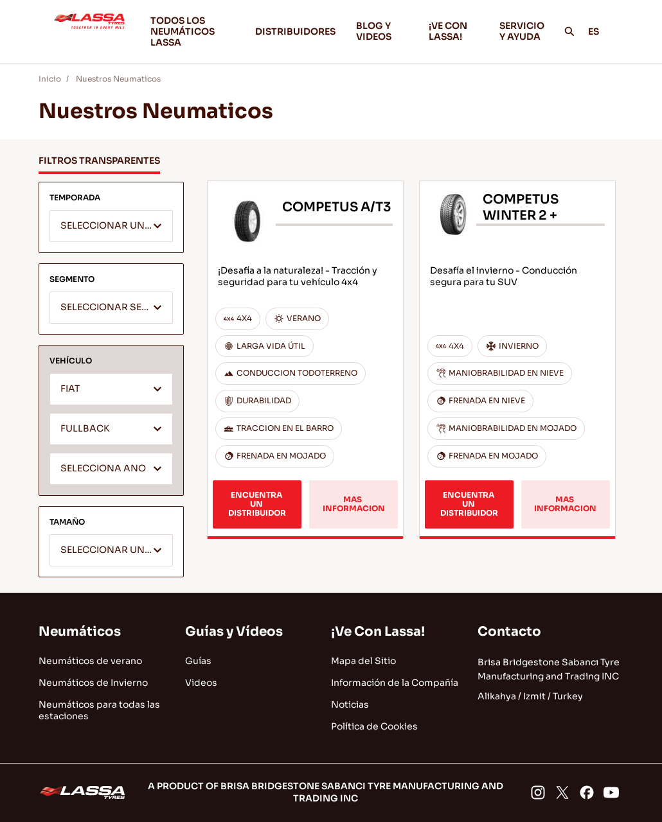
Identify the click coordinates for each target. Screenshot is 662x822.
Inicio (50, 78)
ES (600, 31)
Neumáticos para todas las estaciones (99, 710)
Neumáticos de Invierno (93, 682)
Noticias (350, 704)
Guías (198, 661)
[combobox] (111, 226)
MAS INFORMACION (354, 503)
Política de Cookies (374, 726)
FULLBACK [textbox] (84, 428)
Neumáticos (80, 632)
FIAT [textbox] (70, 388)
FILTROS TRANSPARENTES (99, 160)
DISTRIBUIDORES (295, 31)
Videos (201, 682)
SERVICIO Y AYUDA (521, 31)
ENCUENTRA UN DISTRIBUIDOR (257, 504)
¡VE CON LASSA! (454, 31)
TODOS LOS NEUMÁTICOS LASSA (182, 31)
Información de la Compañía (394, 682)
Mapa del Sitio (363, 661)
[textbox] (111, 226)
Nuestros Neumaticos (118, 78)
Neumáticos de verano (90, 661)
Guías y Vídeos (234, 632)
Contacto (509, 632)
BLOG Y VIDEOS (382, 31)
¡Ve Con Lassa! (378, 632)
